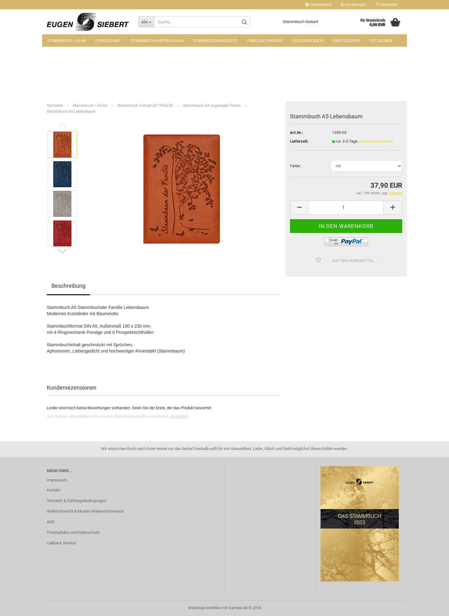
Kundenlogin (353, 4)
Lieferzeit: (299, 141)
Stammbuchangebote (215, 40)
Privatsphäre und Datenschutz (73, 532)
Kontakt (53, 490)
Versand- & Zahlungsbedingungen (76, 500)
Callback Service (61, 543)
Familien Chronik (264, 40)
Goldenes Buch (307, 40)
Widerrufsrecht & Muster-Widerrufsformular (85, 511)
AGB (51, 521)
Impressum (57, 480)
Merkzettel (387, 4)
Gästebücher (346, 40)
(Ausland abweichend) (376, 142)
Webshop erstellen (204, 607)
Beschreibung (68, 285)
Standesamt (108, 40)
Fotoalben (380, 40)
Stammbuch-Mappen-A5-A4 (157, 40)
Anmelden (179, 416)
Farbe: (295, 165)
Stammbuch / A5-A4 (66, 40)
